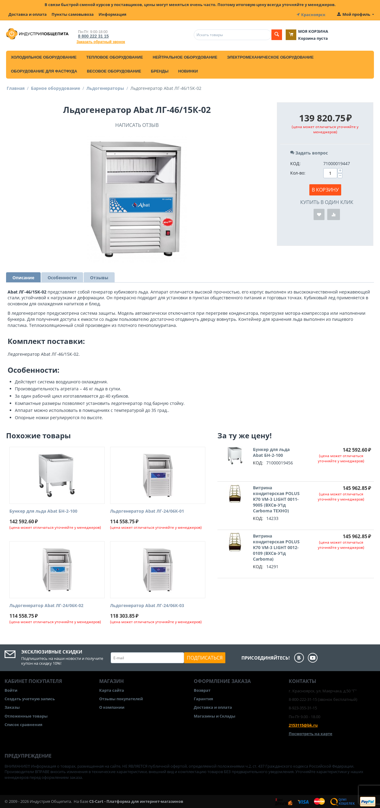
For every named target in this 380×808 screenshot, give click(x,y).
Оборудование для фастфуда (44, 70)
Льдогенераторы (105, 87)
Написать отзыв (137, 124)
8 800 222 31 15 (92, 35)
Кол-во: (297, 172)
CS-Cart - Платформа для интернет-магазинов (136, 800)
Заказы (12, 707)
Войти (11, 689)
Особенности (62, 277)
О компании (111, 707)
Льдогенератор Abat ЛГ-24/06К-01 (147, 511)
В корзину (325, 189)
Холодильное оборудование (43, 56)
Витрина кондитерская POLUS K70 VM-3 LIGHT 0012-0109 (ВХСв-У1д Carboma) (276, 547)
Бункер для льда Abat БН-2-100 (43, 511)
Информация (112, 14)
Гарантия (203, 698)
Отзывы (99, 277)
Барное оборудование (55, 87)
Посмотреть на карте (310, 733)
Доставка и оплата (27, 14)
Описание (23, 277)
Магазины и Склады (214, 715)
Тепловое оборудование (114, 56)
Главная (16, 87)
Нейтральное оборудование (185, 56)
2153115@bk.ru (303, 724)
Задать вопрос (309, 152)
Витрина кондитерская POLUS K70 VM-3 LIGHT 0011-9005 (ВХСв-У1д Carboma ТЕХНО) (276, 498)
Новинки (188, 70)
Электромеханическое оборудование (270, 56)
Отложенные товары (26, 715)
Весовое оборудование (114, 70)
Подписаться (205, 657)
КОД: (295, 163)
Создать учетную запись (30, 698)
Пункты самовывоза (73, 14)
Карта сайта (111, 689)
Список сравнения (23, 724)
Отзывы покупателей (121, 698)
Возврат (202, 689)
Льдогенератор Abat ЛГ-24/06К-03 (147, 605)
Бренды (159, 70)
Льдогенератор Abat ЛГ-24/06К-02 (46, 605)
